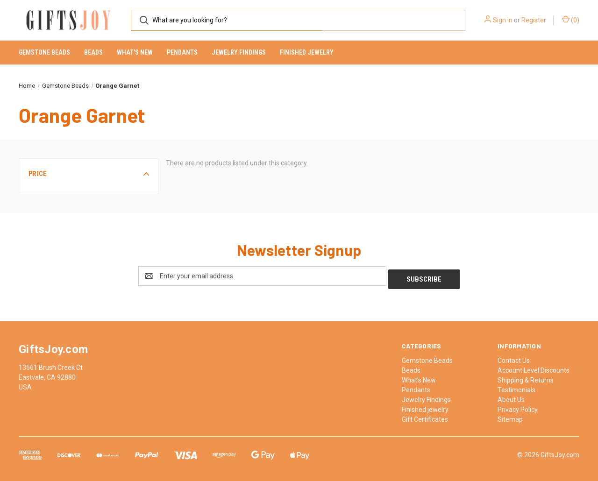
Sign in (503, 20)
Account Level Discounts (534, 367)
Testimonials (516, 386)
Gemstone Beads (44, 52)
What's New (135, 52)
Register (533, 20)
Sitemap (510, 416)
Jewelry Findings (239, 52)
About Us (511, 396)
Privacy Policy (518, 406)
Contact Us (514, 357)
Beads (93, 52)
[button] (88, 173)
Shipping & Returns (526, 377)
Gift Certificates (425, 416)
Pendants (182, 52)
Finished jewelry (307, 52)
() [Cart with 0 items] (570, 19)
